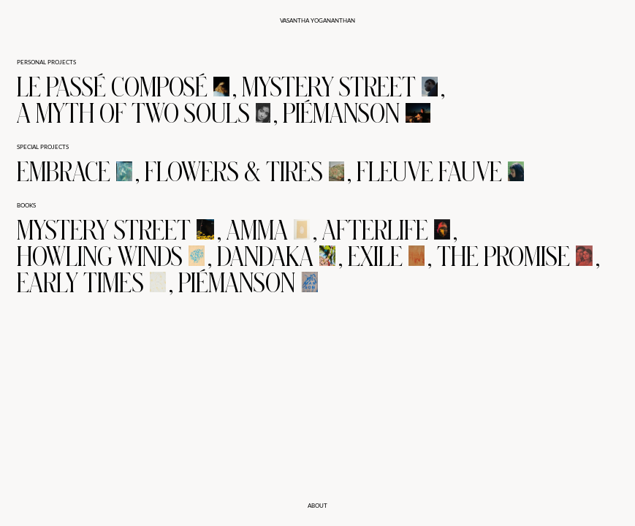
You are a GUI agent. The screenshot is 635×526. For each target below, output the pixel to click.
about (317, 505)
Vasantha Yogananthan (317, 20)
